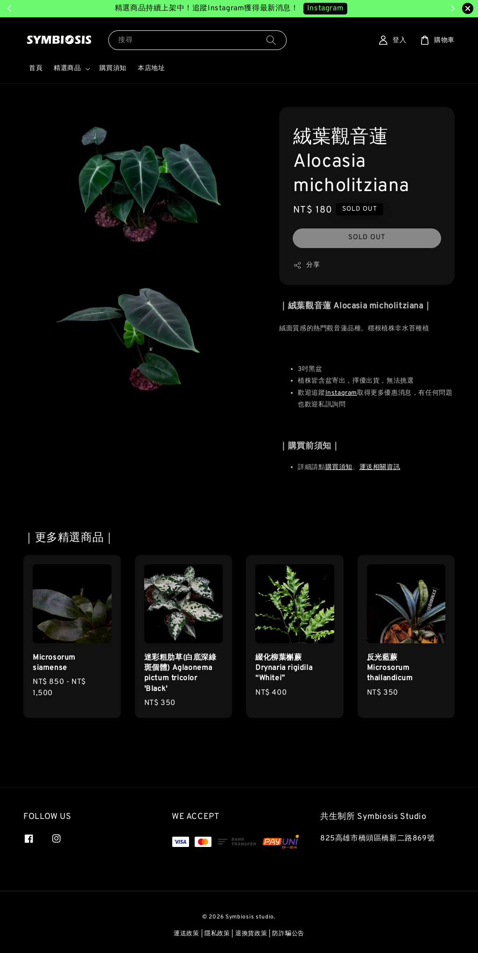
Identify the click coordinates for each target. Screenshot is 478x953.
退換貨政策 (251, 934)
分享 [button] (306, 265)
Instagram (341, 393)
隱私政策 (217, 934)
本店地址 (151, 68)
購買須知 (113, 68)
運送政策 (186, 934)
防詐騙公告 (288, 934)
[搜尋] (271, 40)
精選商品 (67, 68)
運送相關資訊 (380, 467)
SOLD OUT (367, 237)
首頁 (35, 68)
